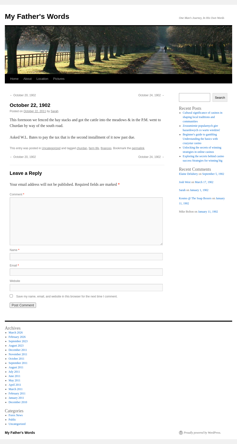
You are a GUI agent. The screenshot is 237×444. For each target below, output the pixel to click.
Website (15, 281)
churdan (82, 148)
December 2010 (18, 402)
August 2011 (16, 367)
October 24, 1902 (151, 95)
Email (14, 265)
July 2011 (14, 371)
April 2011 (15, 384)
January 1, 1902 (199, 190)
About (27, 79)
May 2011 (15, 380)
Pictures (59, 79)
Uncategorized (51, 148)
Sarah (55, 111)
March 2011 (16, 389)
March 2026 (16, 332)
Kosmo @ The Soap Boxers (195, 198)
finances (106, 148)
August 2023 (16, 345)
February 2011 (17, 393)
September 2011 (18, 363)
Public (12, 419)
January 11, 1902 (208, 211)
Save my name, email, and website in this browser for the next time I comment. (67, 296)
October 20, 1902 (23, 95)
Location (42, 79)
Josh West (185, 182)
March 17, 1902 (204, 182)
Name (14, 250)
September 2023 (18, 341)
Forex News (16, 415)
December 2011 (18, 350)
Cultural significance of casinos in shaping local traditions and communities (202, 117)
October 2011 (16, 358)
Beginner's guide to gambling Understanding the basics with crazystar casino (200, 139)
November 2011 (18, 354)
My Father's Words (37, 16)
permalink (138, 148)
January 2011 (16, 398)
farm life (94, 148)
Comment (17, 194)
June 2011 (15, 376)
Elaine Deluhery (188, 174)
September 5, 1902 (213, 174)
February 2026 (17, 337)
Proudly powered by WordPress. (202, 432)
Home (14, 79)
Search (220, 97)
